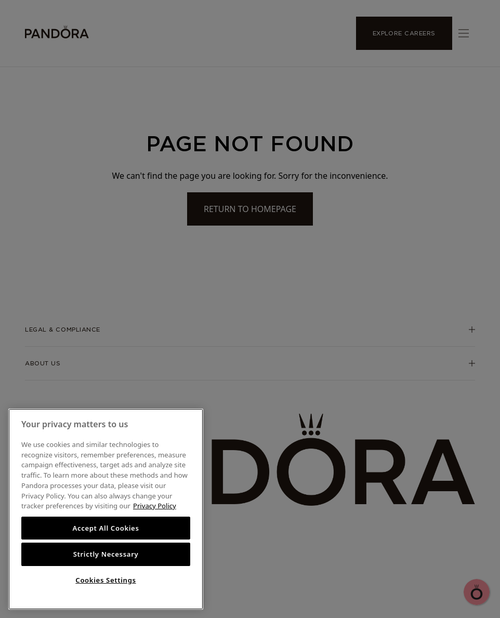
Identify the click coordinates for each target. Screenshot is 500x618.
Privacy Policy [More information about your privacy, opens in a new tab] (154, 505)
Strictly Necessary (106, 554)
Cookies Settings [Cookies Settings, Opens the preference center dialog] (105, 580)
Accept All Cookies (105, 528)
